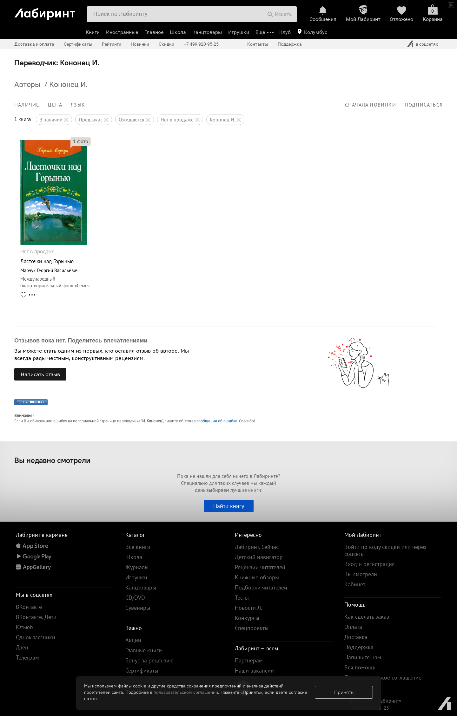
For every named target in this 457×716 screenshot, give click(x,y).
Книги (93, 32)
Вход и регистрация (369, 564)
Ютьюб (24, 627)
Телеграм (27, 657)
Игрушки (238, 32)
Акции (133, 640)
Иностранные (122, 32)
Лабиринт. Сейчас (257, 546)
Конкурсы (247, 618)
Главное (153, 32)
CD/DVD (135, 597)
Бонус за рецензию (149, 660)
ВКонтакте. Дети (36, 617)
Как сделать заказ (366, 616)
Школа (178, 32)
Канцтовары (207, 32)
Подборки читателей (261, 587)
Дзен (22, 647)
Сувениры (137, 607)
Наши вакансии (254, 670)
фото (80, 141)
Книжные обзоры (257, 577)
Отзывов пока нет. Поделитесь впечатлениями (81, 340)
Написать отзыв (40, 374)
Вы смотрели (360, 574)
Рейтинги (111, 44)
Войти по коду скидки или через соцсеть (385, 550)
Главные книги (143, 650)
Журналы (137, 567)
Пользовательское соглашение (382, 677)
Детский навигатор (259, 557)
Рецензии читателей (260, 567)
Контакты (257, 44)
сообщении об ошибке (216, 421)
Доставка (356, 637)
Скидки (166, 44)
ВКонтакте (29, 606)
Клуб (285, 32)
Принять (344, 692)
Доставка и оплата (34, 44)
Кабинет (354, 584)
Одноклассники (35, 637)
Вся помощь (359, 667)
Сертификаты (78, 44)
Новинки (140, 44)
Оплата (353, 626)
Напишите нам (362, 657)
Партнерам (249, 660)
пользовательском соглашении (186, 692)
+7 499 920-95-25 (201, 44)
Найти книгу (228, 506)
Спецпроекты (251, 628)
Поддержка (290, 44)
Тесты (242, 597)
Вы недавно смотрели (52, 460)
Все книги (137, 546)
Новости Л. (248, 607)
